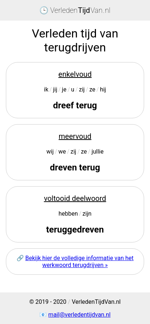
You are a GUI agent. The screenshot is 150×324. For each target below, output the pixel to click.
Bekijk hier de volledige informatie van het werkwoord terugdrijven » (79, 262)
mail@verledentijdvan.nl (79, 314)
